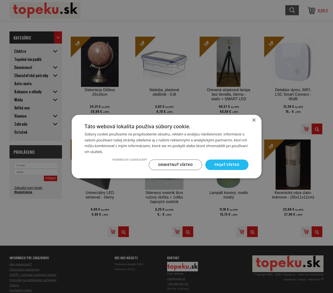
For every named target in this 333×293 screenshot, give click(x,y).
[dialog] (166, 146)
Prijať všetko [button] (226, 164)
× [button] (254, 120)
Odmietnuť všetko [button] (174, 164)
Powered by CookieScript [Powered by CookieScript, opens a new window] (128, 159)
